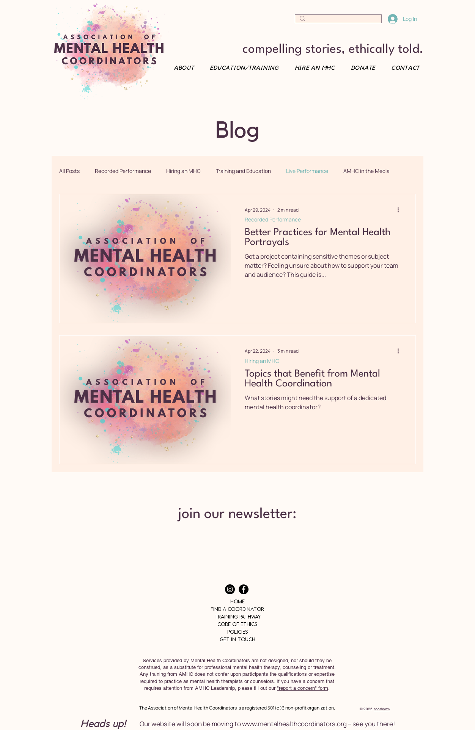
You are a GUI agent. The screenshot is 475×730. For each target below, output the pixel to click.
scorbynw (382, 708)
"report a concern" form (302, 688)
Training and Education (243, 170)
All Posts (69, 170)
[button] (402, 68)
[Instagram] (230, 589)
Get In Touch (237, 639)
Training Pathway (237, 617)
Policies (237, 632)
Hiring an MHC (183, 170)
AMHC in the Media (366, 170)
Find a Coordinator (237, 609)
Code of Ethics (237, 624)
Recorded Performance (123, 170)
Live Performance (307, 170)
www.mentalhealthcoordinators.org (294, 723)
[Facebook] (244, 589)
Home (237, 601)
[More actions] (400, 209)
